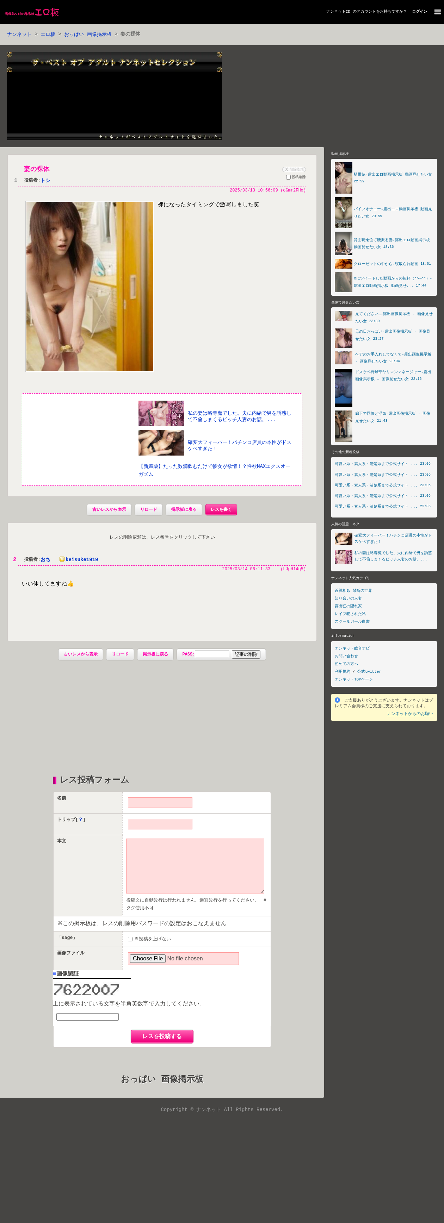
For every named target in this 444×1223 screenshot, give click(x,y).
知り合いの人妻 (348, 600)
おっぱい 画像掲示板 (87, 34)
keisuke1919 (77, 560)
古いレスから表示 (109, 510)
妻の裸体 (36, 169)
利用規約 (342, 673)
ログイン (419, 11)
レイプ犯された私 (350, 615)
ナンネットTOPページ (354, 680)
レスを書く (221, 510)
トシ (45, 181)
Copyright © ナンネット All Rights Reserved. (222, 1122)
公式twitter (369, 673)
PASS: (205, 655)
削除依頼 (293, 170)
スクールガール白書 (352, 623)
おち (45, 560)
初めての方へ (346, 665)
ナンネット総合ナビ (352, 649)
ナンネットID (338, 11)
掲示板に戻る (184, 510)
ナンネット (19, 34)
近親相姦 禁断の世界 (353, 592)
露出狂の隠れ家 (348, 607)
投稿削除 (296, 178)
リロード (148, 510)
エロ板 (48, 34)
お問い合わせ (346, 657)
